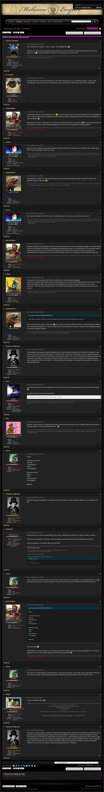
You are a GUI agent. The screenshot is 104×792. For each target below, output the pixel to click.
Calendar (35, 22)
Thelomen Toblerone (13, 346)
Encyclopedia (58, 22)
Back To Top (6, 788)
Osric (7, 381)
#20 (100, 727)
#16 (100, 574)
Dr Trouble (9, 75)
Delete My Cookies (22, 788)
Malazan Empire (8, 28)
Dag (7, 418)
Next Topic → (98, 765)
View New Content (92, 28)
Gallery (43, 22)
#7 (100, 240)
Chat (49, 22)
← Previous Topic (80, 765)
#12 (100, 418)
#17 (100, 601)
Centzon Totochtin (12, 41)
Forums (19, 22)
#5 (100, 172)
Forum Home (13, 788)
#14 (100, 494)
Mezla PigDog (10, 108)
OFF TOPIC (17, 28)
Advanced (95, 22)
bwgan (8, 694)
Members (26, 22)
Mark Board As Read (32, 788)
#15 (100, 529)
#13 (100, 450)
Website (12, 22)
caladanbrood (10, 172)
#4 (100, 142)
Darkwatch (9, 529)
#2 (100, 75)
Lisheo (8, 142)
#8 (100, 274)
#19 (100, 694)
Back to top (6, 71)
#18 (100, 666)
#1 (100, 41)
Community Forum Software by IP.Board (91, 788)
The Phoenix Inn (26, 28)
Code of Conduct (80, 28)
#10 (100, 346)
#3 (100, 108)
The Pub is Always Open (33, 547)
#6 (100, 210)
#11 (100, 381)
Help (99, 7)
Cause (8, 450)
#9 (100, 309)
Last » (22, 32)
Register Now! (86, 7)
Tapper (8, 274)
